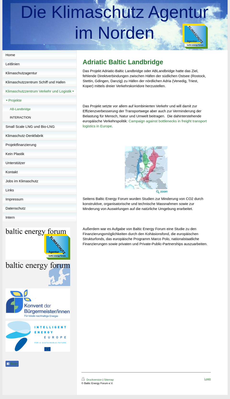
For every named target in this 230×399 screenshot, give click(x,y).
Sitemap (109, 379)
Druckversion (92, 379)
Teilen (12, 364)
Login (207, 378)
